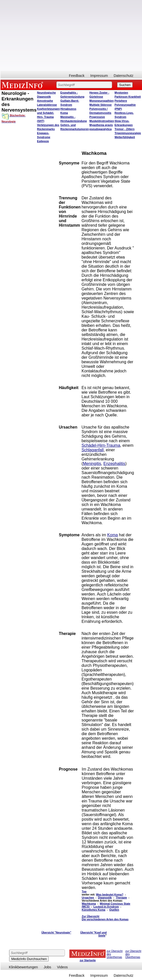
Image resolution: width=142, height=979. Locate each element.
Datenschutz (123, 76)
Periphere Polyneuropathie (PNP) (125, 104)
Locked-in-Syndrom (106, 906)
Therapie (121, 897)
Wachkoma (89, 903)
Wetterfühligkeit (125, 137)
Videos (62, 967)
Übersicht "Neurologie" (56, 932)
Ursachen (88, 897)
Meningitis (92, 463)
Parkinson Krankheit (128, 96)
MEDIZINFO (23, 85)
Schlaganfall (92, 450)
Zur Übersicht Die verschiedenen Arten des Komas (105, 918)
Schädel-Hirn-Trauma (100, 445)
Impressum (99, 76)
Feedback (76, 76)
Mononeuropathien (102, 100)
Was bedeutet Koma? (109, 894)
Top (84, 891)
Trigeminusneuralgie (128, 133)
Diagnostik (105, 897)
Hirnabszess (68, 108)
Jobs (47, 967)
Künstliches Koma (93, 909)
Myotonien (121, 92)
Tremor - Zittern (125, 129)
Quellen (114, 909)
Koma (64, 112)
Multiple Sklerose (101, 104)
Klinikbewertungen (23, 967)
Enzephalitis (114, 463)
